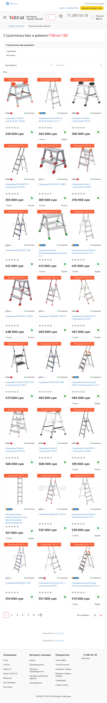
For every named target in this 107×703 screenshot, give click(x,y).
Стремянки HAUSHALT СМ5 (18, 583)
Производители (37, 664)
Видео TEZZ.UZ (10, 673)
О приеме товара (63, 669)
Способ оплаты (62, 664)
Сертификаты (36, 682)
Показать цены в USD (92, 8)
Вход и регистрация (95, 3)
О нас (5, 660)
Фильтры (60, 65)
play (50, 4)
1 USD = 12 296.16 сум (68, 8)
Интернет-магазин (40, 654)
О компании (9, 654)
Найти (72, 17)
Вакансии (7, 678)
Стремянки (11, 51)
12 (95, 615)
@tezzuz (14, 3)
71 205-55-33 (75, 15)
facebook (44, 4)
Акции (32, 660)
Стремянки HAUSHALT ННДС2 (52, 184)
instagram (56, 4)
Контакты (7, 687)
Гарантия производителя (37, 670)
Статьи (6, 664)
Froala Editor (59, 633)
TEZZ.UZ (17, 17)
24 (101, 615)
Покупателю (62, 654)
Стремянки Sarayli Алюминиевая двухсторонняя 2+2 (53, 253)
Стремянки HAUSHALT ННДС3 (19, 316)
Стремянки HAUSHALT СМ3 (18, 250)
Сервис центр (62, 685)
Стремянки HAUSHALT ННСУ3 (52, 316)
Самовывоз (61, 680)
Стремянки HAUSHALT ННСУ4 (52, 514)
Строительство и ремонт (20, 45)
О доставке (61, 660)
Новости (7, 669)
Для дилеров (9, 682)
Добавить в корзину (31, 132)
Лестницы (10, 55)
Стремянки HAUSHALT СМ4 (51, 382)
